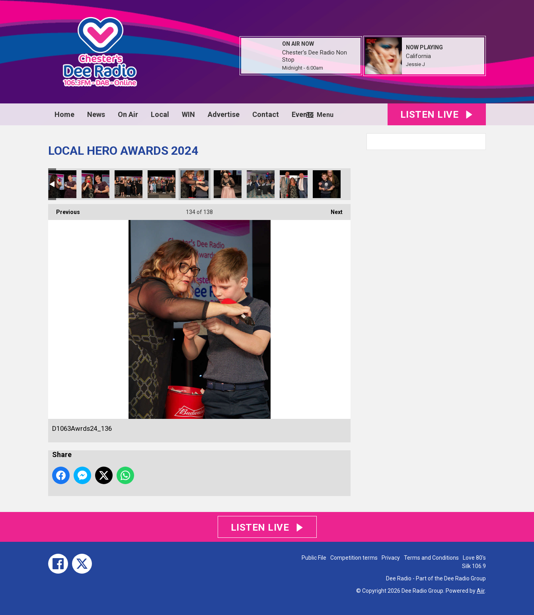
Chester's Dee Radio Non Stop (314, 56)
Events (303, 114)
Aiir (481, 591)
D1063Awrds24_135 (161, 184)
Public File (314, 558)
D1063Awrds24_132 (62, 184)
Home (64, 114)
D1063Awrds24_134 (128, 184)
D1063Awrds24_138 (261, 184)
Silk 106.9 (474, 566)
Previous (64, 209)
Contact (265, 114)
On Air (128, 114)
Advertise (224, 114)
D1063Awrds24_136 (195, 184)
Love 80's (474, 558)
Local (160, 114)
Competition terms (354, 558)
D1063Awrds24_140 (327, 184)
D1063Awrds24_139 (294, 184)
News (96, 114)
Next (333, 209)
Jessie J (415, 64)
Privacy (391, 558)
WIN (188, 114)
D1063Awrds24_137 (228, 184)
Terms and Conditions (431, 558)
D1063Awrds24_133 (95, 184)
